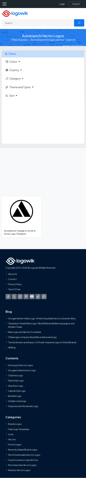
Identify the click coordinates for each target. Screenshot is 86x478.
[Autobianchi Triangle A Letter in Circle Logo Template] (21, 216)
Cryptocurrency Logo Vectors (23, 460)
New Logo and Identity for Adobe (24, 332)
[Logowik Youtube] (32, 296)
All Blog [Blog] (11, 347)
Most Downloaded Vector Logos (24, 455)
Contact (12, 279)
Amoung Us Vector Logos (20, 365)
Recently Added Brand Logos (22, 449)
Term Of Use (14, 289)
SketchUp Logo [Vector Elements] (16, 380)
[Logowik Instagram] (20, 296)
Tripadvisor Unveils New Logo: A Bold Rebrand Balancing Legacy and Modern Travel (41, 325)
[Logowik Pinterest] (26, 296)
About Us (12, 274)
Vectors (12, 439)
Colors (11, 61)
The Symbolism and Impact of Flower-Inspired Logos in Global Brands (42, 342)
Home (66, 45)
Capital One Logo (17, 391)
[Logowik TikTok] (38, 296)
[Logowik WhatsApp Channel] (44, 296)
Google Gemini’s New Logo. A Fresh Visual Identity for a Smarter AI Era (42, 318)
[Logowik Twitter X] (14, 296)
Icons (11, 434)
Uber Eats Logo (15, 385)
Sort (9, 95)
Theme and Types (18, 87)
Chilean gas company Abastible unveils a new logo (32, 337)
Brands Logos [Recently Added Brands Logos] (15, 424)
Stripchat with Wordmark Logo (23, 406)
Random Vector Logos (19, 470)
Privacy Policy (15, 284)
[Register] (76, 4)
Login (62, 4)
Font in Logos (14, 444)
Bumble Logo (15, 396)
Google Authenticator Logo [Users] (22, 370)
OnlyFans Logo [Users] (15, 375)
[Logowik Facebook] (8, 296)
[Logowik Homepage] (15, 13)
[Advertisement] (43, 121)
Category (13, 78)
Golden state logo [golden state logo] (17, 401)
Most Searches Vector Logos (22, 465)
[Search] (38, 23)
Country (12, 70)
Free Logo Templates (18, 429)
